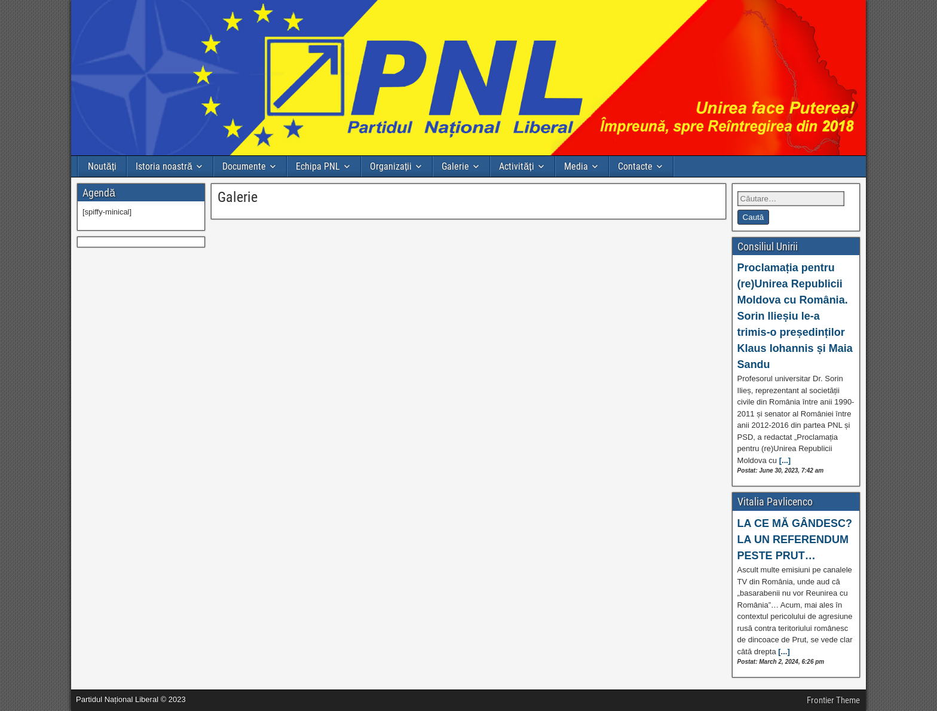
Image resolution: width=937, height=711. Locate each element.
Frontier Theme (833, 700)
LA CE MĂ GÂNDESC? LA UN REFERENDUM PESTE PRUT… (794, 539)
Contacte (635, 166)
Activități (516, 166)
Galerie (455, 166)
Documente (244, 166)
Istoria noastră (164, 166)
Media (576, 166)
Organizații (391, 166)
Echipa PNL (318, 166)
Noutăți (102, 166)
